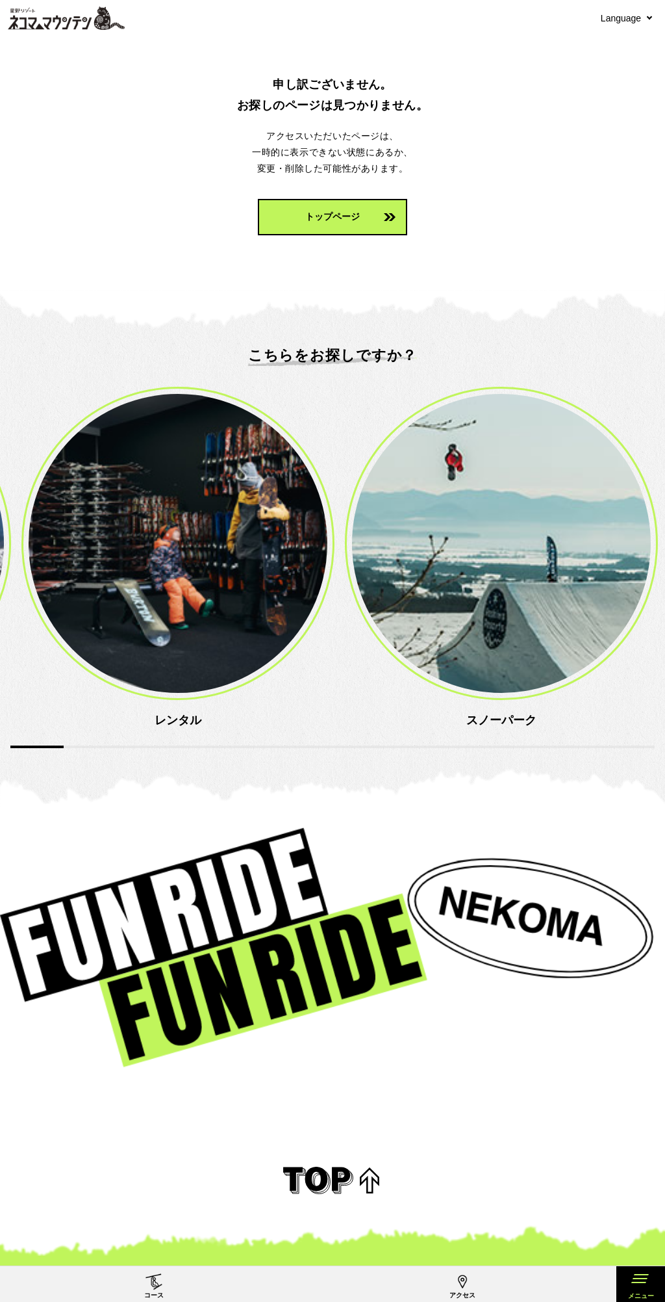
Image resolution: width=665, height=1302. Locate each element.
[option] (285, 558)
